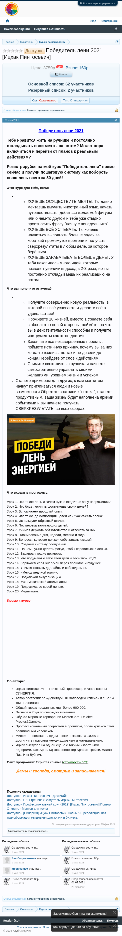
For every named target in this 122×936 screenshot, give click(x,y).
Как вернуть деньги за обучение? (77, 927)
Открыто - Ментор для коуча (27, 808)
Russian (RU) (11, 920)
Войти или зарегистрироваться (97, 3)
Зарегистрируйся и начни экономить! (80, 913)
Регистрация (109, 21)
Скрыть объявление (114, 912)
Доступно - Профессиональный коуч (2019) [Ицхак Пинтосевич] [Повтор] (59, 804)
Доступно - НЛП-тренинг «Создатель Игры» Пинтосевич (47, 800)
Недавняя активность (49, 29)
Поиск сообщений (17, 29)
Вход (93, 21)
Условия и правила (29, 927)
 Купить (61, 74)
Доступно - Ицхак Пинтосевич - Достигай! (37, 795)
